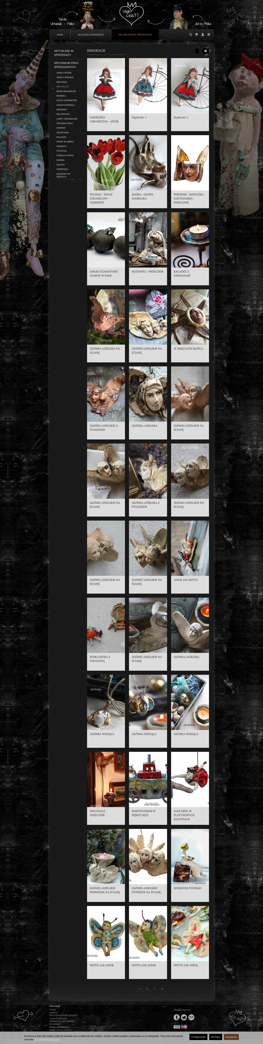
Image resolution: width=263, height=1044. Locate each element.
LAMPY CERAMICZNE (67, 119)
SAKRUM (61, 128)
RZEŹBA (61, 160)
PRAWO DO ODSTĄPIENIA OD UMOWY (62, 1022)
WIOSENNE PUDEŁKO (188, 888)
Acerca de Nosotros (58, 1018)
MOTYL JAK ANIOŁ (102, 965)
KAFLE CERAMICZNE (67, 100)
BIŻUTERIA (62, 82)
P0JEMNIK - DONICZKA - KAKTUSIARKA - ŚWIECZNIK (189, 198)
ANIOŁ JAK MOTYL (186, 580)
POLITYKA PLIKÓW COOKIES (63, 1015)
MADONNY (62, 109)
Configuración (198, 1037)
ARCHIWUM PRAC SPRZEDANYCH (135, 34)
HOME (60, 34)
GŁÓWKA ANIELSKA (144, 426)
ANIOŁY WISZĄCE (65, 77)
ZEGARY (61, 165)
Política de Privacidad (59, 1027)
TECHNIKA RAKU (65, 123)
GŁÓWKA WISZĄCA (102, 734)
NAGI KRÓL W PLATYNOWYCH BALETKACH (184, 815)
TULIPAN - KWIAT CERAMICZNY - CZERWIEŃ (101, 198)
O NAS (52, 1010)
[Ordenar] (197, 51)
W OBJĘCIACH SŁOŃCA (188, 348)
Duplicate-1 (139, 117)
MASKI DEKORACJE (66, 91)
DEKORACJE (63, 86)
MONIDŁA (61, 96)
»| (162, 988)
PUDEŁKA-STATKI (65, 155)
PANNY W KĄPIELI (65, 142)
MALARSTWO (63, 114)
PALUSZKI (61, 137)
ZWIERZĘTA (62, 169)
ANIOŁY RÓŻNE (64, 73)
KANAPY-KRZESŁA (65, 105)
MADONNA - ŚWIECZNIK (148, 271)
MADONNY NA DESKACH (63, 175)
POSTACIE (62, 151)
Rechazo (215, 1037)
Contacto (53, 1012)
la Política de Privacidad (46, 1039)
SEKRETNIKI (63, 132)
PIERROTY (62, 146)
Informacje (54, 1006)
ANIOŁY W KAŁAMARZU (60, 1030)
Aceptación (231, 1037)
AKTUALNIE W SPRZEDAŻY (91, 34)
